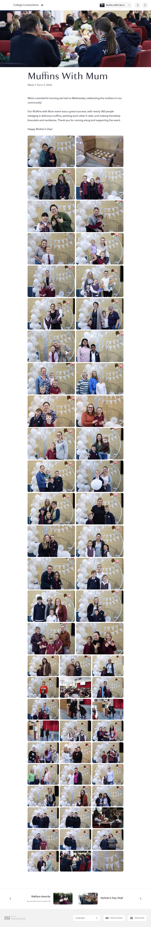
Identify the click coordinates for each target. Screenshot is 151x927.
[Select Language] (86, 918)
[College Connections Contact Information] (42, 5)
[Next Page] (145, 5)
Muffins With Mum (115, 5)
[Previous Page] (138, 5)
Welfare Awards (40, 896)
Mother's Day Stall (112, 898)
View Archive (114, 918)
